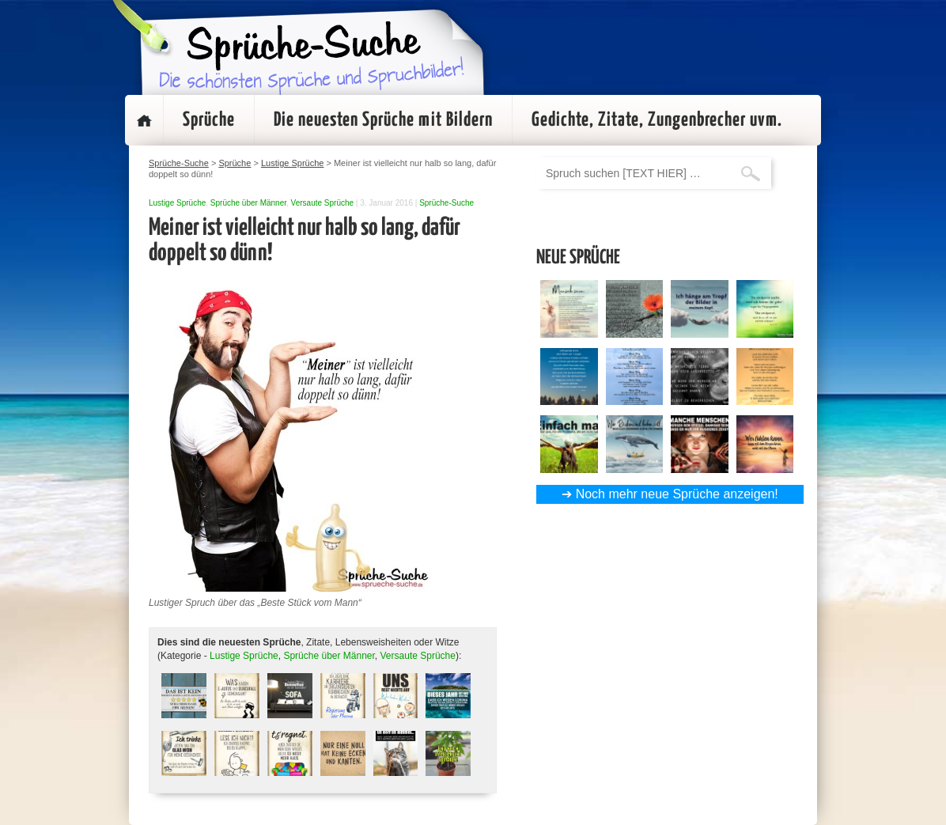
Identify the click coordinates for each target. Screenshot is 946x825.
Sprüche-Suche (446, 203)
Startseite (144, 120)
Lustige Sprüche (177, 203)
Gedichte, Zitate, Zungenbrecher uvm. (657, 120)
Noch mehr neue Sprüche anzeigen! (677, 494)
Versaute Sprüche (322, 203)
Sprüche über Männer (248, 203)
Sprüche (209, 120)
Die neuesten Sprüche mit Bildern (383, 120)
